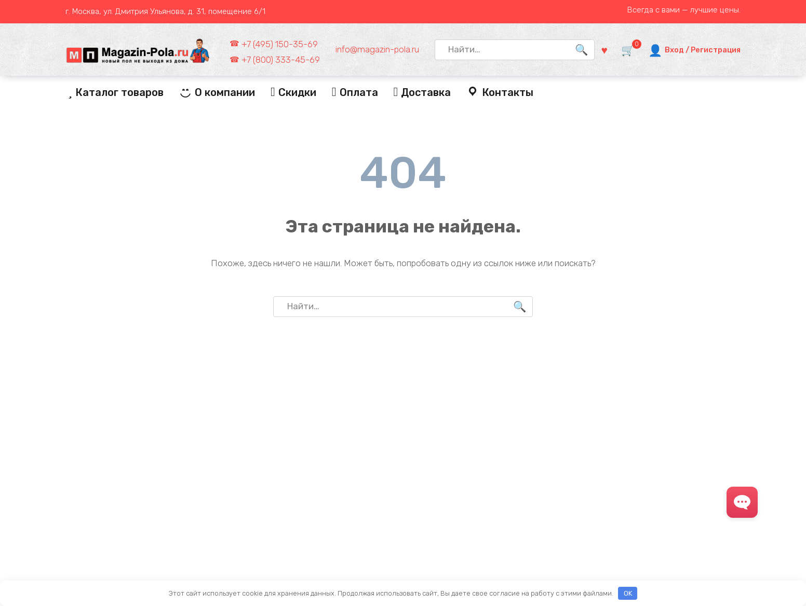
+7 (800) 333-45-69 (280, 59)
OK (628, 593)
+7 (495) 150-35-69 (279, 44)
